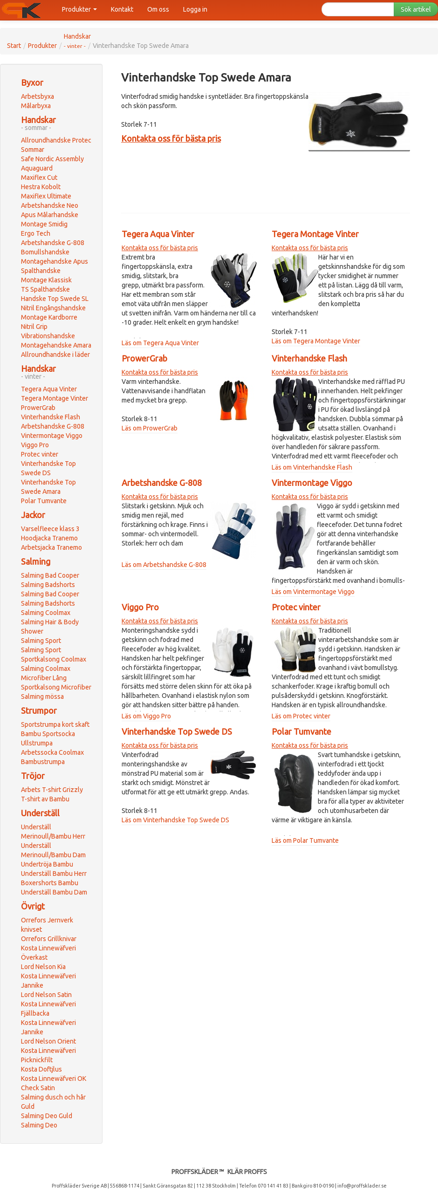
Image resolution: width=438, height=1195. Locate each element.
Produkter (79, 9)
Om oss (158, 9)
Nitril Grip (34, 326)
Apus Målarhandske (49, 215)
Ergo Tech (35, 233)
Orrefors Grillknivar (48, 938)
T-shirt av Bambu (45, 799)
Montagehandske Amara (56, 345)
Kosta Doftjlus (41, 1069)
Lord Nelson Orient (48, 1041)
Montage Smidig (44, 224)
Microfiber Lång (44, 678)
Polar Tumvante (44, 501)
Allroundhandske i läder (55, 354)
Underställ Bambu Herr (54, 873)
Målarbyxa (36, 105)
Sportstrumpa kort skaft (55, 724)
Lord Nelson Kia (43, 966)
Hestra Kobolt (41, 187)
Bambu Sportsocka (48, 733)
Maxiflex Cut (39, 177)
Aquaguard (37, 168)
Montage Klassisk (46, 280)
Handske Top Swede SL (55, 298)
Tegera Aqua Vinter (49, 389)
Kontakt (122, 9)
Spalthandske (41, 270)
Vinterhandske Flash (50, 417)
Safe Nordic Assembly (52, 159)
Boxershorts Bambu (49, 883)
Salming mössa (42, 696)
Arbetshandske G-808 (52, 242)
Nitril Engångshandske (53, 308)
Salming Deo (39, 1125)
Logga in (195, 9)
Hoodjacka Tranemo (49, 538)
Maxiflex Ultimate (46, 196)
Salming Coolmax (45, 612)
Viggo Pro (35, 445)
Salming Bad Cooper (50, 575)
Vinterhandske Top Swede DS (177, 731)
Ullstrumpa (37, 743)
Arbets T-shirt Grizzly (52, 789)
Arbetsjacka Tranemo (51, 547)
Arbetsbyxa (37, 96)
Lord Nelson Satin (46, 994)
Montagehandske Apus (54, 261)
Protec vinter (39, 454)
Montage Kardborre (49, 317)
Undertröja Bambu (47, 864)
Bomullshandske (45, 252)
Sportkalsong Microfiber (56, 687)
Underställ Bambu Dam (54, 892)
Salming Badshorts (48, 584)
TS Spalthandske (45, 289)
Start (14, 45)
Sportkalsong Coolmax (53, 659)
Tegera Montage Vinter (54, 398)
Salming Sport (41, 640)
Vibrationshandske (48, 336)
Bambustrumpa (43, 761)
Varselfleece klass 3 (50, 529)
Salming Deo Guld (46, 1116)
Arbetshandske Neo (49, 205)
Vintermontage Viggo (51, 435)
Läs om (132, 343)
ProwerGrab (38, 407)
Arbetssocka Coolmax (52, 752)
